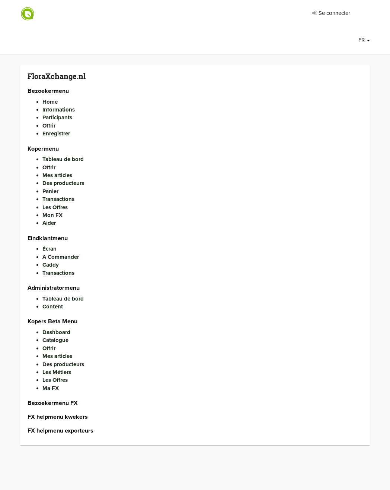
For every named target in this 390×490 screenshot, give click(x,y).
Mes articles (57, 175)
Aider (49, 223)
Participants (57, 117)
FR (364, 40)
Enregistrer (56, 133)
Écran (49, 248)
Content (52, 306)
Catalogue (55, 340)
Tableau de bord (63, 159)
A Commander (60, 257)
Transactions (58, 199)
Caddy (50, 264)
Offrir (48, 125)
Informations (58, 109)
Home (50, 101)
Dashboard (56, 332)
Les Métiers (56, 372)
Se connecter (331, 13)
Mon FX (52, 215)
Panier (50, 191)
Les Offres (55, 207)
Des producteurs (63, 183)
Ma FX (50, 388)
